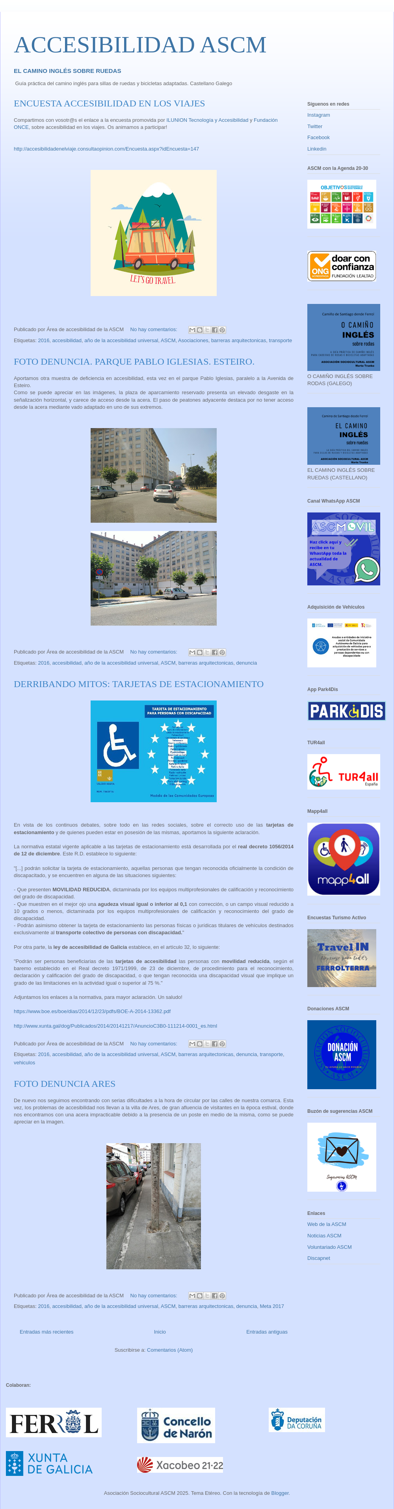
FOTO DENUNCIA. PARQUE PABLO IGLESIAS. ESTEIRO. (134, 361)
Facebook (318, 137)
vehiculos (24, 1063)
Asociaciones (193, 340)
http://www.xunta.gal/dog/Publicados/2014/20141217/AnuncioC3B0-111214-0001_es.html (115, 1026)
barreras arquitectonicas (238, 340)
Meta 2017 (272, 1306)
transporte (280, 340)
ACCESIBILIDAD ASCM (140, 45)
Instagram (318, 115)
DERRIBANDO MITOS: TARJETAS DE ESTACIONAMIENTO (139, 684)
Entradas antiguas (267, 1332)
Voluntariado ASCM (329, 1247)
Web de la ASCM (326, 1224)
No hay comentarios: (154, 329)
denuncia (246, 663)
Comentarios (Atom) (170, 1350)
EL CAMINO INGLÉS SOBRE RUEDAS (67, 70)
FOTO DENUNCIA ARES (64, 1084)
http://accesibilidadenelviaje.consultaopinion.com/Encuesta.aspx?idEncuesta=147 (106, 149)
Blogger (279, 1493)
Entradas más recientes (47, 1332)
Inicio (160, 1332)
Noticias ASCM (324, 1236)
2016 (43, 340)
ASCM (168, 340)
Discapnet (318, 1258)
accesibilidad (67, 340)
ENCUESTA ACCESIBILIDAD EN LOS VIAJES (109, 103)
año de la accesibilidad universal (121, 340)
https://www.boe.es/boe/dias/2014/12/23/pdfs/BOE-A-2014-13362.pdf (92, 1011)
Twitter (314, 126)
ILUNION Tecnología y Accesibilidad (208, 120)
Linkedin (316, 149)
